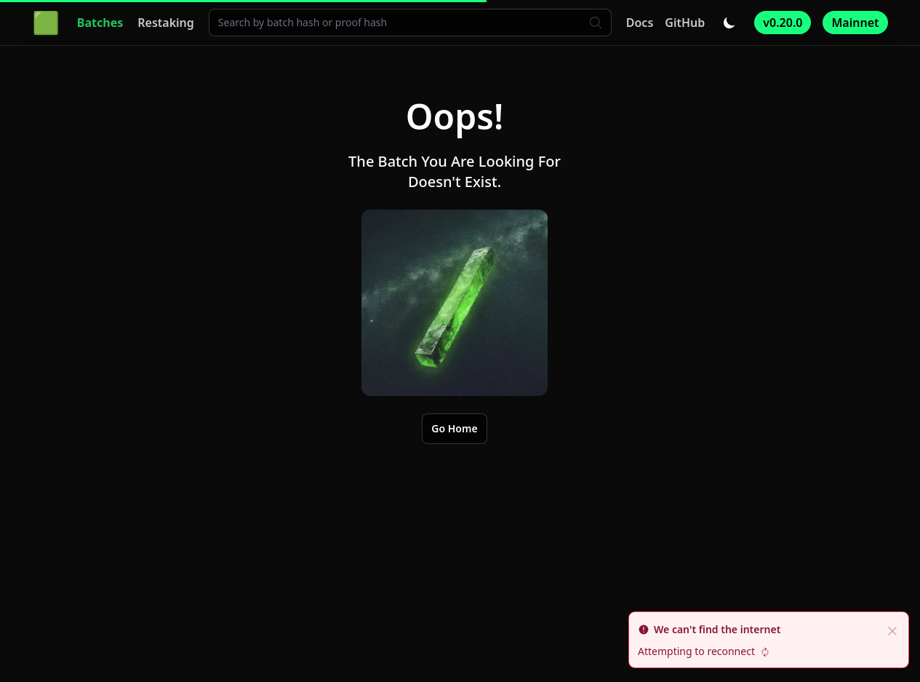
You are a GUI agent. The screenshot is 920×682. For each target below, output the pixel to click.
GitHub (685, 23)
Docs (640, 23)
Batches (100, 23)
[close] (892, 629)
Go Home (454, 428)
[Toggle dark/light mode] (729, 22)
